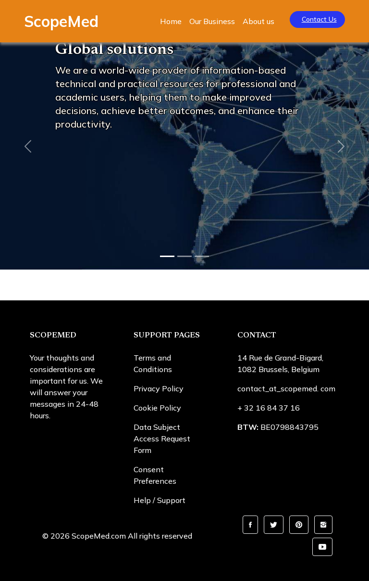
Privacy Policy (159, 388)
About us (258, 21)
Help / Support (159, 500)
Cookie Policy (157, 408)
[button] (250, 525)
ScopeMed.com (99, 536)
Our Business (212, 21)
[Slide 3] (202, 256)
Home (171, 21)
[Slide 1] (167, 256)
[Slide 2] (184, 256)
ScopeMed (61, 21)
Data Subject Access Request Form (162, 438)
